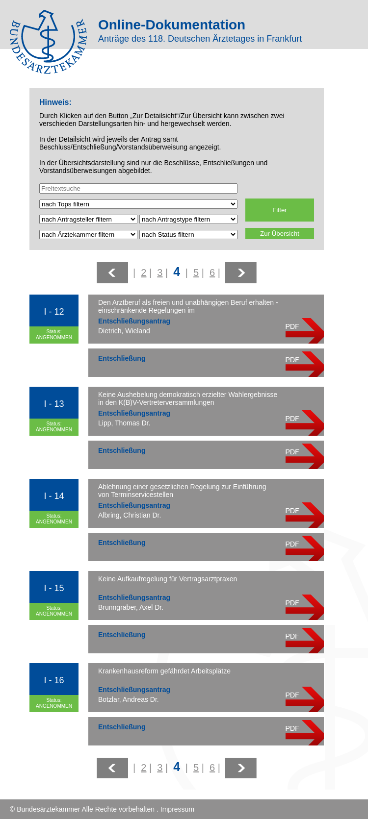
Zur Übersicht (279, 233)
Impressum (177, 809)
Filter (279, 210)
